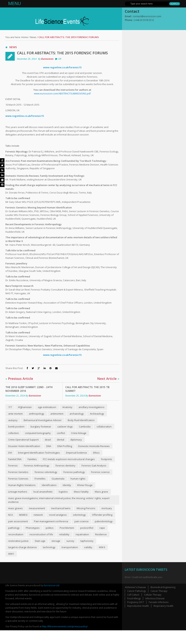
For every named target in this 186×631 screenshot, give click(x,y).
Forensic (13, 466)
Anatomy (67, 407)
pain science (81, 522)
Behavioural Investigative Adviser (43, 420)
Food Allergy (134, 599)
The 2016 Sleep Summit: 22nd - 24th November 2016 (30, 389)
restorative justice (18, 541)
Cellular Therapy (152, 595)
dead (48, 439)
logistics (63, 492)
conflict (61, 433)
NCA (10, 515)
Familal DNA (14, 459)
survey (70, 541)
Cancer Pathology (136, 591)
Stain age (40, 541)
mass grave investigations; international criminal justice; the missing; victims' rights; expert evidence (59, 500)
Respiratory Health (163, 606)
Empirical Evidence (76, 452)
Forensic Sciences (18, 479)
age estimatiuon (47, 407)
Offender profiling (102, 515)
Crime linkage (78, 433)
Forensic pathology (74, 472)
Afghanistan (25, 407)
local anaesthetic (43, 492)
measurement (37, 508)
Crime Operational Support (23, 439)
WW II (102, 548)
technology (49, 548)
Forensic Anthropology (36, 466)
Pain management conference (51, 522)
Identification (49, 485)
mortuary (106, 508)
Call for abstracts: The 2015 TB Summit (88, 389)
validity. (88, 548)
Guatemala (58, 479)
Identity (67, 485)
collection (13, 433)
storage (55, 541)
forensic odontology (46, 472)
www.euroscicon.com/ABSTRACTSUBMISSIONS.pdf (62, 93)
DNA (48, 446)
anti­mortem (56, 413)
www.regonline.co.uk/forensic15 (62, 67)
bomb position (16, 426)
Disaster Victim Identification (24, 446)
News (33, 37)
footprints (106, 459)
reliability (64, 535)
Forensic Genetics (18, 472)
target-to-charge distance (22, 548)
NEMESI (23, 515)
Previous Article (19, 378)
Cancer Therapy (159, 591)
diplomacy (76, 439)
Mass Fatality (81, 492)
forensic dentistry (65, 466)
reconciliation (15, 535)
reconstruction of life (41, 535)
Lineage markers (17, 492)
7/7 (10, 407)
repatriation (82, 535)
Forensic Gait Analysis (94, 466)
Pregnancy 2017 (135, 603)
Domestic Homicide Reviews (94, 446)
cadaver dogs (65, 426)
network (38, 515)
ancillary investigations (91, 407)
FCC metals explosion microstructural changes (69, 459)
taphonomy (86, 541)
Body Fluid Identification (81, 420)
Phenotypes (33, 528)
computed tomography (38, 433)
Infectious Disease (155, 599)
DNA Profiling (64, 446)
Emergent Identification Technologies (39, 452)
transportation (70, 548)
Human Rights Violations (22, 485)
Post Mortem (67, 528)
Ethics (96, 452)
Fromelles (40, 479)
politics (50, 528)
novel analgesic (58, 515)
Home (24, 37)
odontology (79, 515)
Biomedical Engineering (163, 588)
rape (102, 528)
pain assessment (18, 522)
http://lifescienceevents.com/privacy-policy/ (65, 627)
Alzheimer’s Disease (135, 588)
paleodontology (104, 522)
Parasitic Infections (158, 603)
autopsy (13, 420)
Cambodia (84, 426)
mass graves (15, 508)
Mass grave (101, 492)
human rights (78, 479)
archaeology (77, 413)
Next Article (108, 378)
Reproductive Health (138, 606)
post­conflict (86, 528)
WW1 (11, 554)
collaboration (104, 426)
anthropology (36, 413)
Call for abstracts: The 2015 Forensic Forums (63, 52)
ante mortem (15, 413)
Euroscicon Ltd (51, 586)
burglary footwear (41, 426)
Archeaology (97, 413)
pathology (14, 528)
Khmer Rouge (85, 485)
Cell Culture (133, 595)
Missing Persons (86, 508)
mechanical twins (61, 508)
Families (32, 459)
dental (60, 439)
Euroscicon (47, 59)
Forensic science (100, 472)
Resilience (101, 535)
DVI (10, 452)
